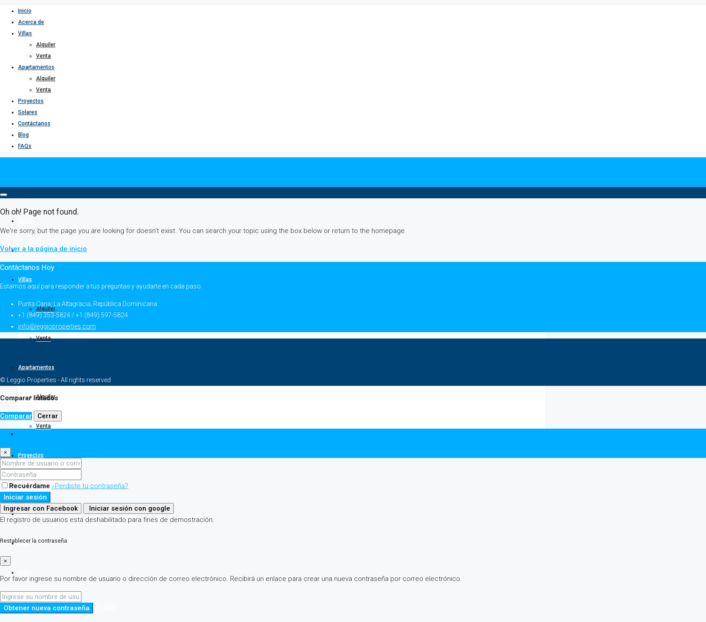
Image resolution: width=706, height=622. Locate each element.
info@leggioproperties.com (57, 326)
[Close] (5, 452)
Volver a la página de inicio (43, 249)
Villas (25, 33)
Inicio (25, 11)
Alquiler (45, 44)
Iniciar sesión (25, 497)
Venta (43, 56)
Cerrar (47, 416)
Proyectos (31, 101)
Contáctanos (34, 123)
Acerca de (31, 22)
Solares (27, 112)
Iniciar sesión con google (128, 508)
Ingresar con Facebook (41, 508)
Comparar (16, 416)
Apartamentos (36, 67)
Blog (23, 135)
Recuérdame (27, 486)
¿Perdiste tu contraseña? (90, 486)
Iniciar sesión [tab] (38, 434)
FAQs (25, 146)
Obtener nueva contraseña (47, 608)
